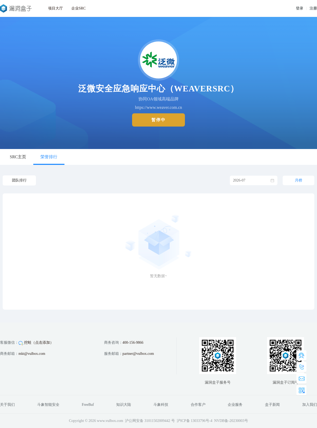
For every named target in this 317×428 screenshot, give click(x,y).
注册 (313, 8)
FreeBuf (88, 405)
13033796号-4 (201, 421)
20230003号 (239, 421)
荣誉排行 (48, 157)
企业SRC (78, 8)
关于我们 (7, 405)
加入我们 (309, 405)
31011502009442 (157, 421)
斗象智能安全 (48, 405)
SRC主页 (18, 157)
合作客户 (198, 405)
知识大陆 (123, 405)
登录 (299, 8)
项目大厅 (55, 8)
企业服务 (235, 405)
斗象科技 (160, 405)
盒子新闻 (272, 405)
